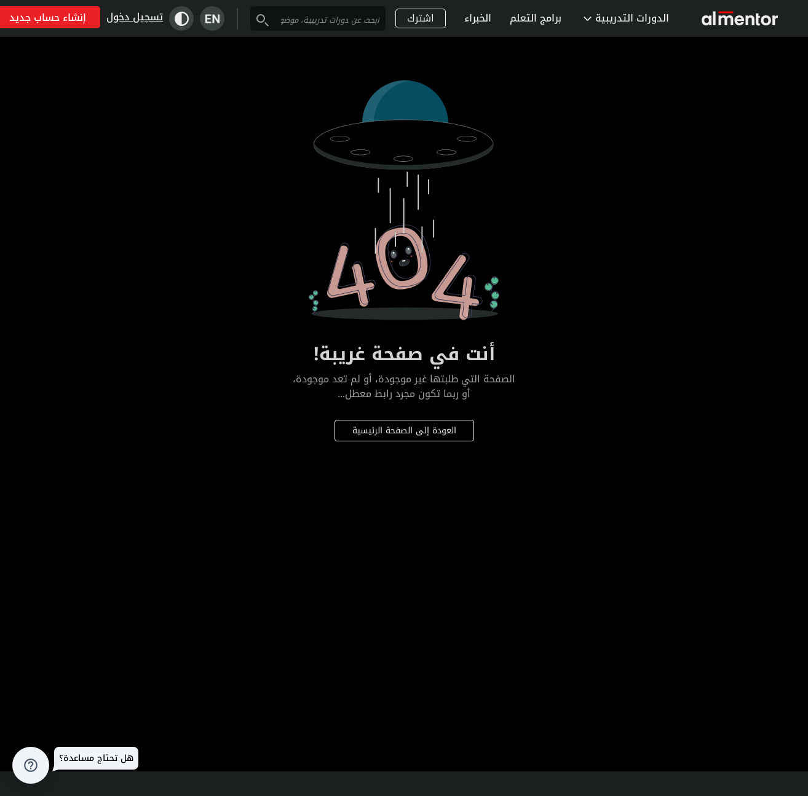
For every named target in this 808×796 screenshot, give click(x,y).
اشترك (420, 18)
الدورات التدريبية (626, 18)
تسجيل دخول (134, 16)
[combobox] (330, 20)
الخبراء (477, 18)
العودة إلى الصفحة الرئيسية (404, 430)
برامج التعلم (535, 18)
